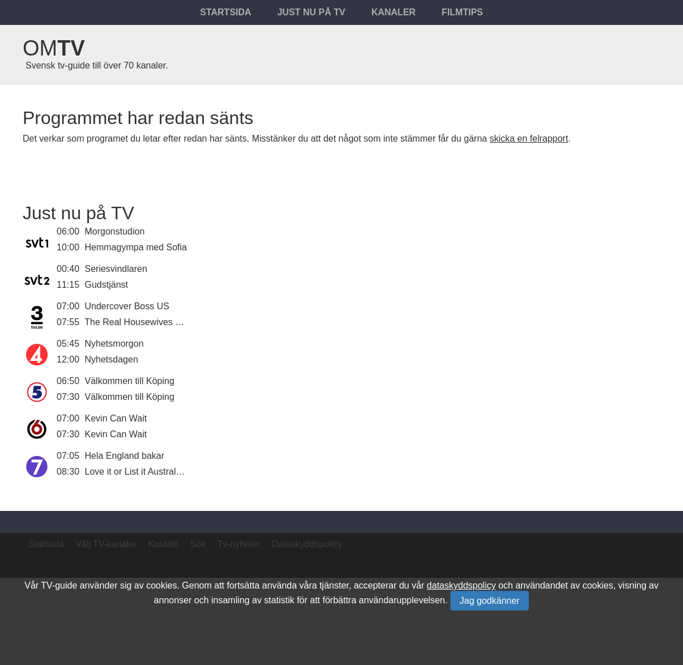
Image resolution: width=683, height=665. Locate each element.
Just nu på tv (311, 12)
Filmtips (462, 12)
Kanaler (394, 12)
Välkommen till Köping (129, 381)
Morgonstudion (115, 231)
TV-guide (59, 585)
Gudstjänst (106, 284)
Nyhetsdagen (111, 359)
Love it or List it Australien (136, 471)
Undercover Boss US (127, 306)
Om (54, 48)
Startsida (225, 12)
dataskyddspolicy (461, 585)
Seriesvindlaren (116, 269)
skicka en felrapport (528, 138)
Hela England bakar (125, 456)
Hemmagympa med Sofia (136, 247)
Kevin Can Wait (116, 418)
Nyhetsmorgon (114, 343)
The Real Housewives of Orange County (165, 322)
